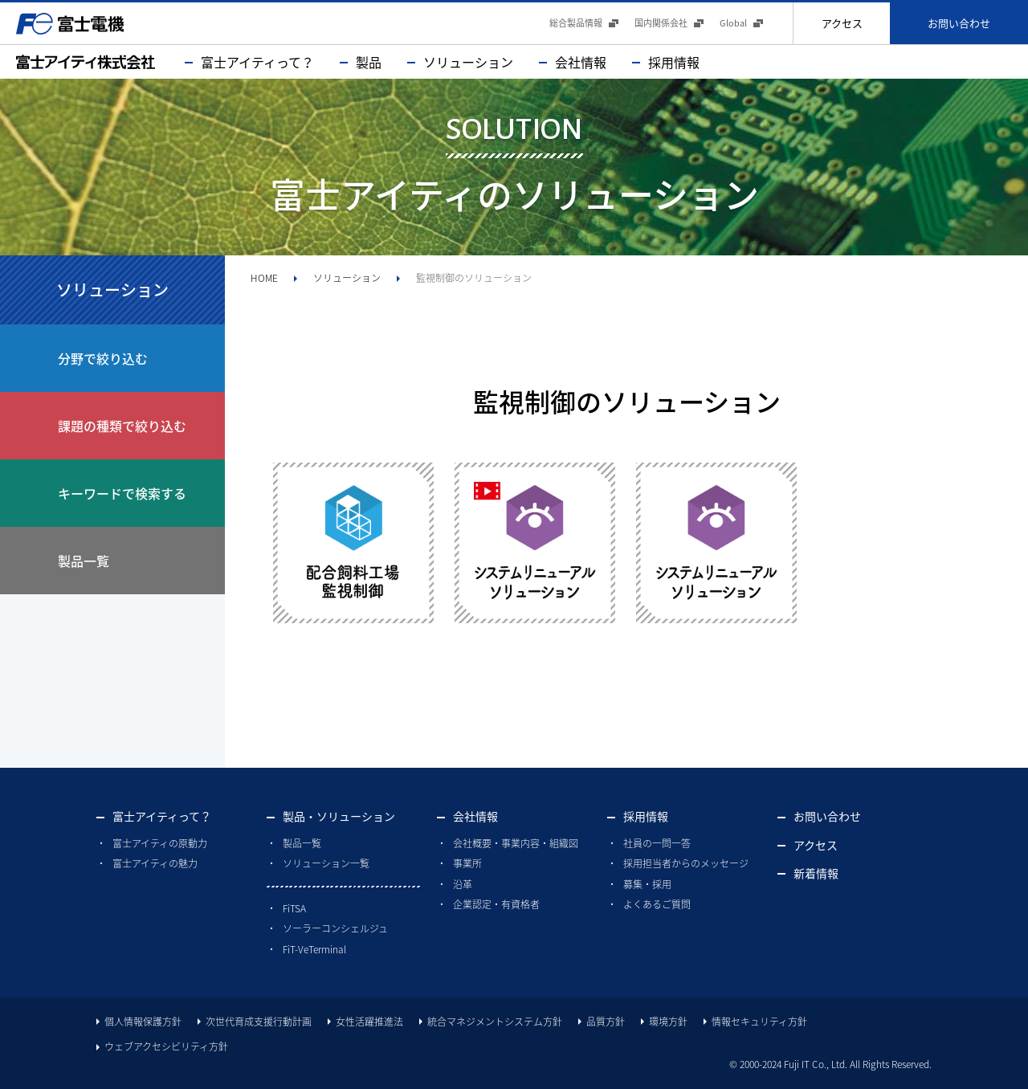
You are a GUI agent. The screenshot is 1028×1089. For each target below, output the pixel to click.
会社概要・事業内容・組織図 (515, 843)
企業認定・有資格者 (496, 904)
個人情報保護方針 (143, 1021)
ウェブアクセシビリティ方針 (166, 1046)
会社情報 (580, 61)
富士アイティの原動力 (159, 843)
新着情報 (815, 873)
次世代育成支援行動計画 (259, 1021)
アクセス (842, 23)
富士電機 (70, 23)
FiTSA (294, 908)
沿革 (462, 884)
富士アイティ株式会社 (85, 62)
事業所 (467, 863)
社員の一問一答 (657, 843)
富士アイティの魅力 (155, 863)
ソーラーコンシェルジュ (335, 928)
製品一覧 (302, 843)
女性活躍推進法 (369, 1021)
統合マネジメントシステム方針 (494, 1021)
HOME (264, 278)
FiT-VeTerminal (314, 949)
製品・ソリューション (339, 816)
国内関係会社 (660, 23)
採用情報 (674, 61)
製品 (368, 61)
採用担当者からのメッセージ (686, 863)
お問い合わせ (959, 23)
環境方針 (668, 1021)
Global (733, 23)
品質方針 (605, 1021)
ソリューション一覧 (326, 863)
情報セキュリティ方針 (759, 1021)
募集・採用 (647, 884)
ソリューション (468, 61)
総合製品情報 (575, 23)
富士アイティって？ (257, 61)
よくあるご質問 (657, 904)
